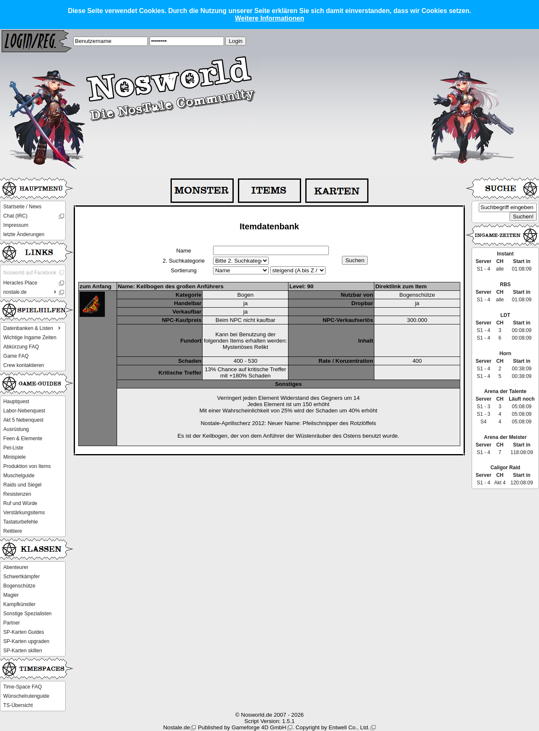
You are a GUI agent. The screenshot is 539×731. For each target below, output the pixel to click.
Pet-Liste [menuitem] (13, 448)
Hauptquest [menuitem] (16, 401)
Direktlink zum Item (401, 286)
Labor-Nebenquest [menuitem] (24, 411)
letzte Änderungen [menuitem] (23, 234)
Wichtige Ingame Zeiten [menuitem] (29, 337)
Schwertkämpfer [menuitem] (21, 576)
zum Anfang (96, 286)
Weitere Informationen (269, 18)
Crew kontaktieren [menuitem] (23, 365)
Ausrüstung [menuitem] (16, 429)
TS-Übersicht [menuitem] (18, 705)
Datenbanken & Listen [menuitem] (32, 327)
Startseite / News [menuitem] (22, 207)
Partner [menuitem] (11, 623)
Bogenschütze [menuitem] (19, 586)
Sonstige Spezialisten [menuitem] (27, 614)
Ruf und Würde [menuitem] (20, 503)
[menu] (33, 220)
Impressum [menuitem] (15, 225)
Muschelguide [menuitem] (19, 475)
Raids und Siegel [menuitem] (22, 485)
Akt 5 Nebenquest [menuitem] (23, 420)
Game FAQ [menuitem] (16, 356)
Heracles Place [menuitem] (20, 283)
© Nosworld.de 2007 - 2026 (269, 715)
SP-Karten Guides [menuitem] (23, 632)
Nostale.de (176, 727)
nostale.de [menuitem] (30, 291)
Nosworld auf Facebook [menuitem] (29, 273)
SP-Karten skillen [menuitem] (22, 651)
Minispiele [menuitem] (14, 457)
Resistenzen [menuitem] (17, 494)
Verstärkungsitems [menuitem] (24, 513)
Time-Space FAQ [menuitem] (22, 687)
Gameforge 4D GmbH (259, 727)
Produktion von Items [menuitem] (27, 466)
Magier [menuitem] (11, 595)
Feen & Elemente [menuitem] (23, 438)
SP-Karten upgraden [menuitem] (26, 641)
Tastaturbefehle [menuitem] (20, 522)
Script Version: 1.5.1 (269, 721)
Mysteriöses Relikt (245, 347)
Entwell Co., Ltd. (348, 727)
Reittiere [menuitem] (12, 531)
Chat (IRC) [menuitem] (15, 216)
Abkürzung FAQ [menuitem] (21, 347)
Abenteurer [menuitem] (15, 567)
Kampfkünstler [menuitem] (19, 604)
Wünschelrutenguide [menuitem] (26, 696)
